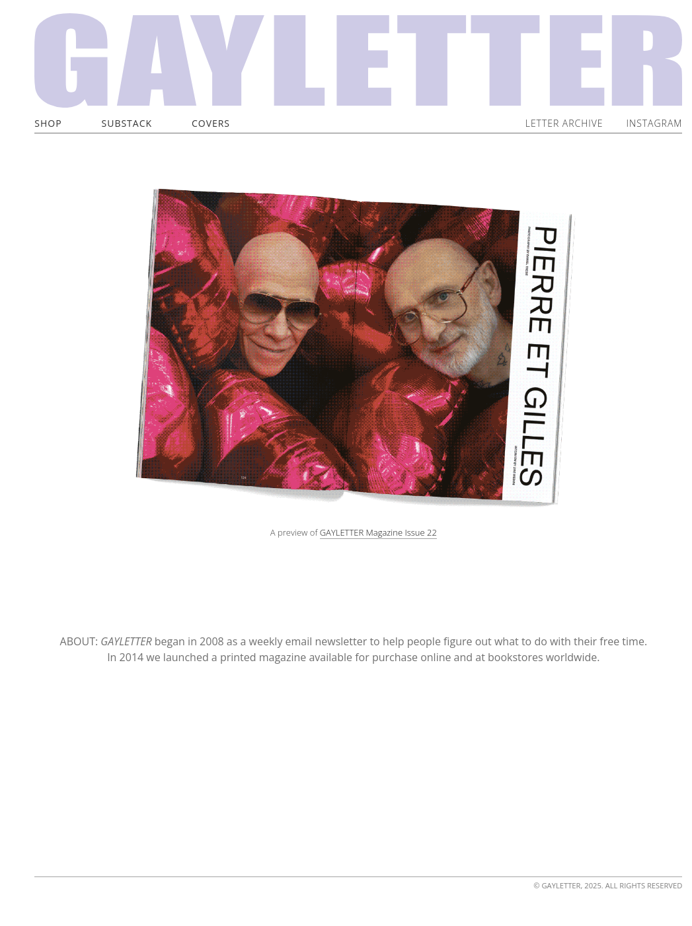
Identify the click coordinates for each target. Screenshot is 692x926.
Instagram (655, 123)
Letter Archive (564, 123)
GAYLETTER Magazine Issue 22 (378, 532)
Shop (47, 123)
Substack (127, 123)
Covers (211, 123)
